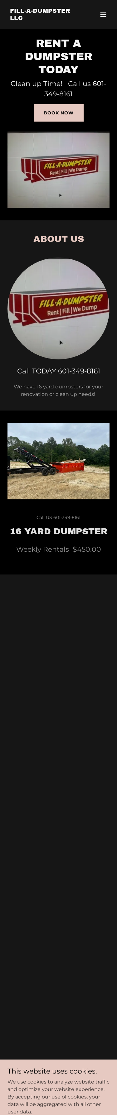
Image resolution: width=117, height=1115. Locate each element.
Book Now (59, 113)
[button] (103, 14)
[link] (43, 18)
